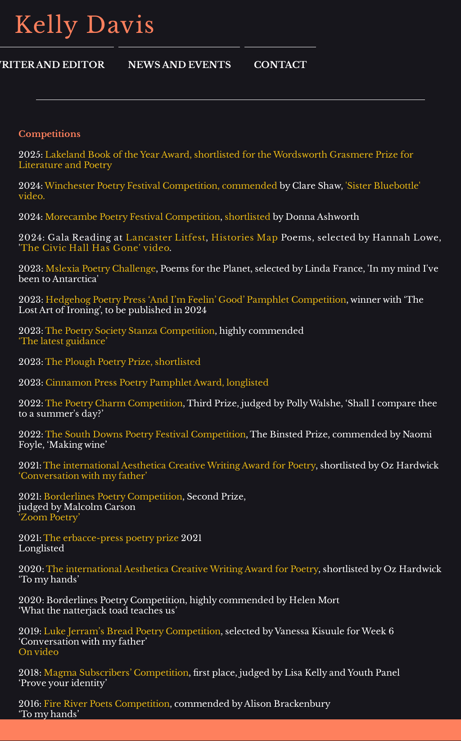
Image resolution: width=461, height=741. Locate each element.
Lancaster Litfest (166, 237)
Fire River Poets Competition (107, 704)
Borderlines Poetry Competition (115, 600)
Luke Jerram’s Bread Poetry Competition (132, 631)
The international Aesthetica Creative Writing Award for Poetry (182, 569)
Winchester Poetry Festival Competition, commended (161, 186)
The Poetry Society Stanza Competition (130, 331)
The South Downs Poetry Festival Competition (145, 434)
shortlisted (248, 217)
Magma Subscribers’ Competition (116, 673)
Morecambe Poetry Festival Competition (132, 217)
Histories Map (244, 237)
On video (38, 652)
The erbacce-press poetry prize (111, 538)
